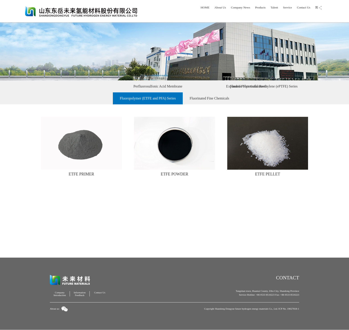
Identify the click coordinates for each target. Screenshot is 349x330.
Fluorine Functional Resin (248, 86)
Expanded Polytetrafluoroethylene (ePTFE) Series (180, 86)
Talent (274, 7)
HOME (205, 7)
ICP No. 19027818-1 (288, 308)
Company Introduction (60, 293)
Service (287, 7)
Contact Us (303, 7)
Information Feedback (79, 293)
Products (260, 7)
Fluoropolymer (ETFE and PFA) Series (148, 98)
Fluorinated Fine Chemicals (209, 98)
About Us (220, 7)
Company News (240, 7)
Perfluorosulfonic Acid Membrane (106, 86)
